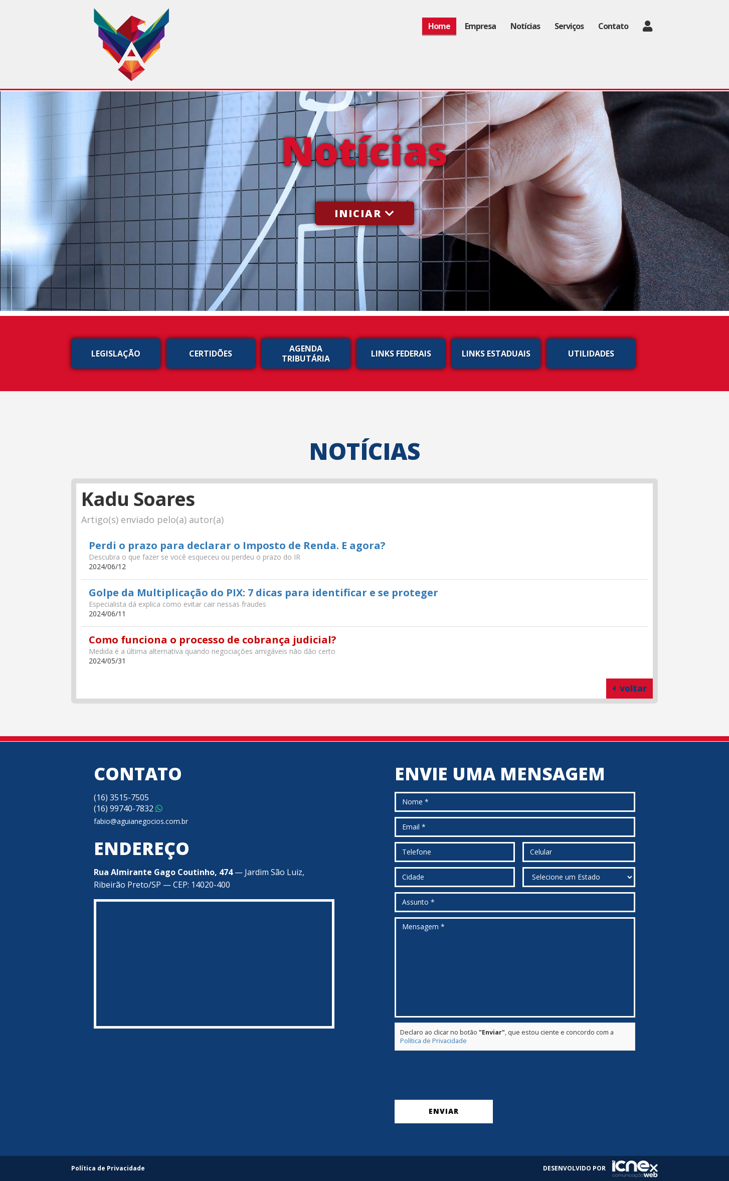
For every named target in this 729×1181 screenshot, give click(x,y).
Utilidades (591, 353)
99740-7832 (128, 808)
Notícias (525, 26)
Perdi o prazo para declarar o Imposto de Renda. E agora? (237, 545)
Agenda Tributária (306, 353)
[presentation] (471, 1075)
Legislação (115, 353)
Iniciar (364, 213)
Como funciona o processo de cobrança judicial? (212, 639)
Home (439, 26)
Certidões (210, 353)
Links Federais (401, 353)
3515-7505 (121, 797)
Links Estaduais (496, 353)
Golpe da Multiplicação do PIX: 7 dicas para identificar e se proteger (263, 592)
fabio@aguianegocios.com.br (141, 821)
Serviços (569, 26)
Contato (613, 26)
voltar (629, 688)
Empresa (480, 26)
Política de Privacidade (433, 1041)
